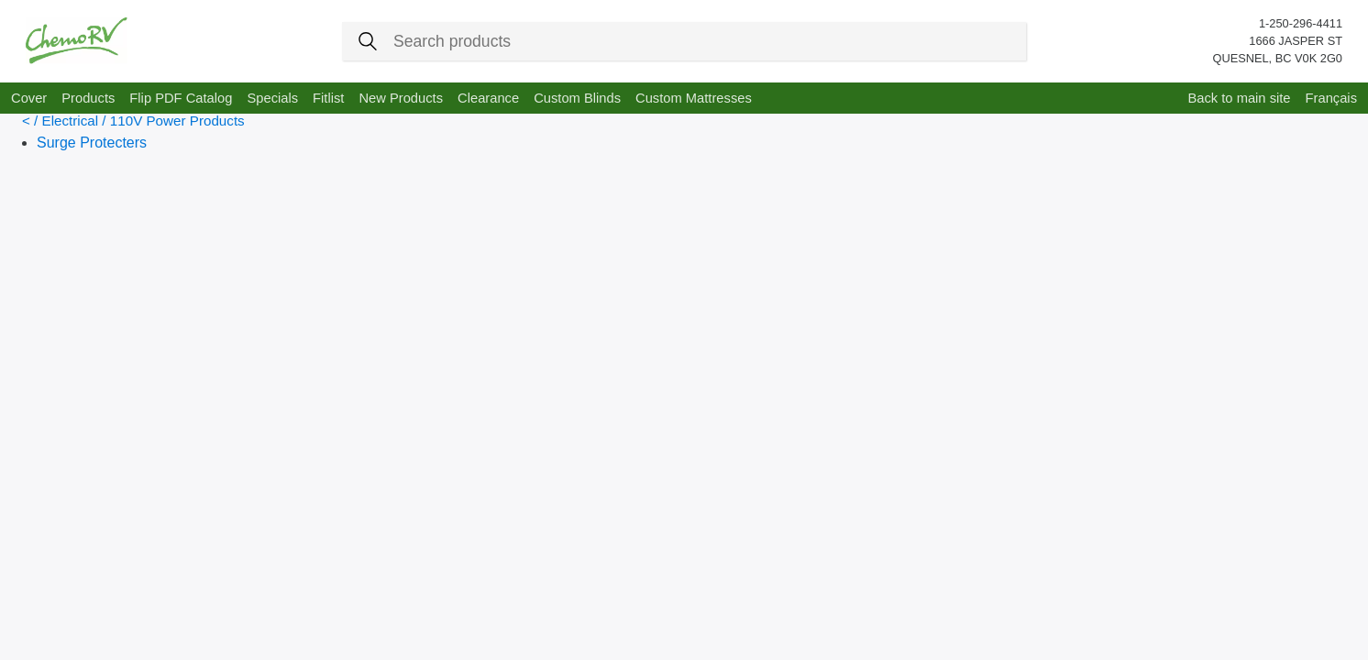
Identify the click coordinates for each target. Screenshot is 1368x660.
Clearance (488, 98)
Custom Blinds (577, 98)
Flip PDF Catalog (180, 98)
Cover (29, 98)
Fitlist (328, 98)
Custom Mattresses (693, 98)
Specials (272, 98)
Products (88, 98)
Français (1331, 98)
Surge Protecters (92, 142)
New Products (401, 98)
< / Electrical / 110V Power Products (133, 120)
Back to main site (1238, 98)
